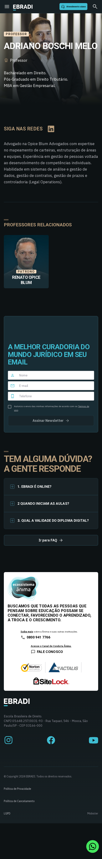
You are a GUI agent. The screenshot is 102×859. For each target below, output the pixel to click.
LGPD (7, 813)
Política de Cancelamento (19, 801)
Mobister (92, 813)
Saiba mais (27, 631)
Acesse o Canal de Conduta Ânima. (51, 646)
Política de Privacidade (17, 789)
